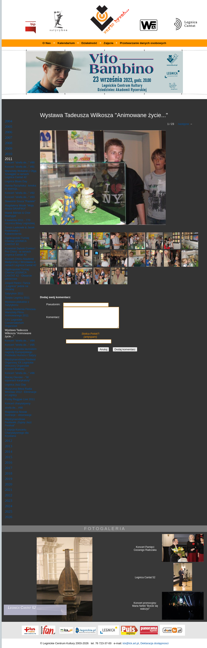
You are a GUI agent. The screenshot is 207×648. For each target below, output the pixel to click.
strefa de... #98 (14, 407)
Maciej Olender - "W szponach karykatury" (17, 379)
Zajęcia (109, 43)
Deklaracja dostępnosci (154, 643)
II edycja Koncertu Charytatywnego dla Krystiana (16, 432)
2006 (8, 132)
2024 (8, 506)
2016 (8, 462)
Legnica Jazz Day (15, 384)
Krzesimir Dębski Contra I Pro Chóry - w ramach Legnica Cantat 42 (20, 251)
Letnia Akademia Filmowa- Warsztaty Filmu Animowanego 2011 (20, 312)
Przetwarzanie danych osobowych (143, 43)
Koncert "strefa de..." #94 (20, 340)
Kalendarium (66, 43)
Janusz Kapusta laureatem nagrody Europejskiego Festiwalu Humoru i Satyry (21, 352)
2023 (8, 500)
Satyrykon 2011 (14, 293)
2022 (8, 495)
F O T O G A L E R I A (104, 528)
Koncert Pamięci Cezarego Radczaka (145, 548)
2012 (8, 440)
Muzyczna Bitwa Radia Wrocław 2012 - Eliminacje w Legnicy (20, 392)
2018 (8, 473)
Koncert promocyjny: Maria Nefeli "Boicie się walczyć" (145, 605)
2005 (8, 126)
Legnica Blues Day (16, 181)
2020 (8, 484)
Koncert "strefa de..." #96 (20, 373)
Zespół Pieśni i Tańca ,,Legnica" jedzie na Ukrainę (17, 286)
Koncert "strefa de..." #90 (20, 162)
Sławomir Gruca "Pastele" (20, 201)
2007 (8, 137)
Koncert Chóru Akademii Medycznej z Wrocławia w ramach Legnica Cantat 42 (20, 262)
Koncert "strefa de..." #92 (20, 192)
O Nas (47, 43)
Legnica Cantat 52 (145, 577)
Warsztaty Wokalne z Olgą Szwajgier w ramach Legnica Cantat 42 (20, 174)
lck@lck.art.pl (131, 643)
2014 (8, 451)
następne (183, 123)
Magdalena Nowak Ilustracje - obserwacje (18, 413)
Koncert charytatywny (17, 403)
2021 (8, 490)
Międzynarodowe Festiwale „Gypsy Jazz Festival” (18, 422)
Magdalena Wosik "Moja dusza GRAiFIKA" (19, 207)
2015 (8, 457)
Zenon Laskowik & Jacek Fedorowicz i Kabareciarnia (20, 230)
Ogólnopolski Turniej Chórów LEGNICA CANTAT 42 (17, 241)
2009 (8, 148)
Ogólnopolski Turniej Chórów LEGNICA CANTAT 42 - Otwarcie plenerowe (18, 274)
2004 (8, 121)
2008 (8, 143)
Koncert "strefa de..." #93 (20, 197)
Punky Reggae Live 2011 (20, 399)
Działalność (89, 43)
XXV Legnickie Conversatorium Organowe (14, 322)
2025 (8, 511)
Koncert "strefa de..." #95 (20, 344)
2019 (8, 479)
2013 (8, 446)
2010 (8, 154)
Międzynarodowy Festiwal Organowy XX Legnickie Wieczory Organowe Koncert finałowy (20, 364)
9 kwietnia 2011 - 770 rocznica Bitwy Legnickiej (20, 222)
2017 (8, 468)
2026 (8, 517)
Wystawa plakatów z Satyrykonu (17, 303)
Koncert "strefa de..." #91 (20, 166)
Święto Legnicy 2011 (17, 297)
